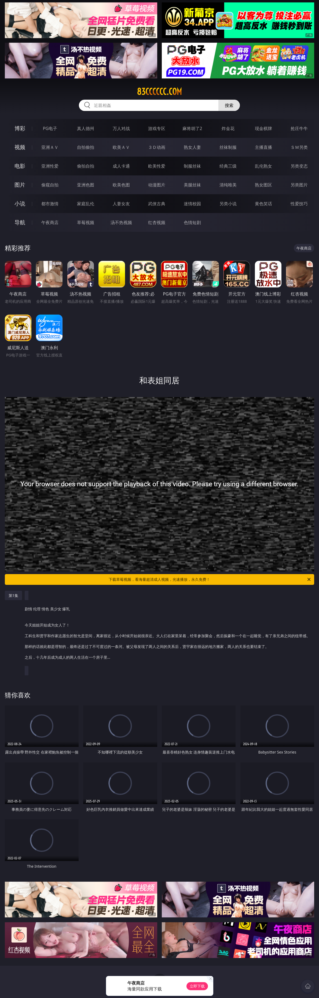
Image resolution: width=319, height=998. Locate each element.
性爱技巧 (299, 204)
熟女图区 (263, 185)
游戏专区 (156, 128)
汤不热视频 (121, 222)
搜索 (229, 105)
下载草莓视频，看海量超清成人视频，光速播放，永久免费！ (210, 579)
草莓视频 (85, 222)
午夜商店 (49, 222)
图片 (19, 184)
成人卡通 (121, 166)
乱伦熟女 (263, 166)
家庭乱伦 (85, 204)
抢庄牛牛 (299, 128)
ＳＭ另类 (299, 147)
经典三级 (228, 166)
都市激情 (49, 204)
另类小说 (228, 204)
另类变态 (299, 166)
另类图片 (299, 185)
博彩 (19, 128)
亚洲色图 (85, 185)
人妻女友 (121, 204)
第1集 (13, 595)
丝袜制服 (228, 147)
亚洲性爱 (49, 166)
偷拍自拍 (85, 166)
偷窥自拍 (49, 185)
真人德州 (85, 128)
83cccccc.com (159, 91)
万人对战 (121, 128)
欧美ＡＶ (121, 147)
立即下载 (197, 986)
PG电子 (50, 128)
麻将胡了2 (192, 128)
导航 (19, 222)
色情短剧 (192, 222)
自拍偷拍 (85, 147)
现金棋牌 (263, 128)
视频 (19, 147)
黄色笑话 (263, 204)
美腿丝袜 (192, 185)
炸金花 (228, 128)
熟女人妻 (192, 147)
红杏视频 (156, 222)
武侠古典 (156, 204)
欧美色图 (121, 185)
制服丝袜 (192, 166)
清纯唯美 (228, 185)
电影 (19, 166)
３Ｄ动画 (156, 147)
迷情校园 (192, 204)
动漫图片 (156, 185)
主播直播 (263, 147)
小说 (19, 203)
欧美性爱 (156, 166)
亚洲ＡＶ (49, 147)
